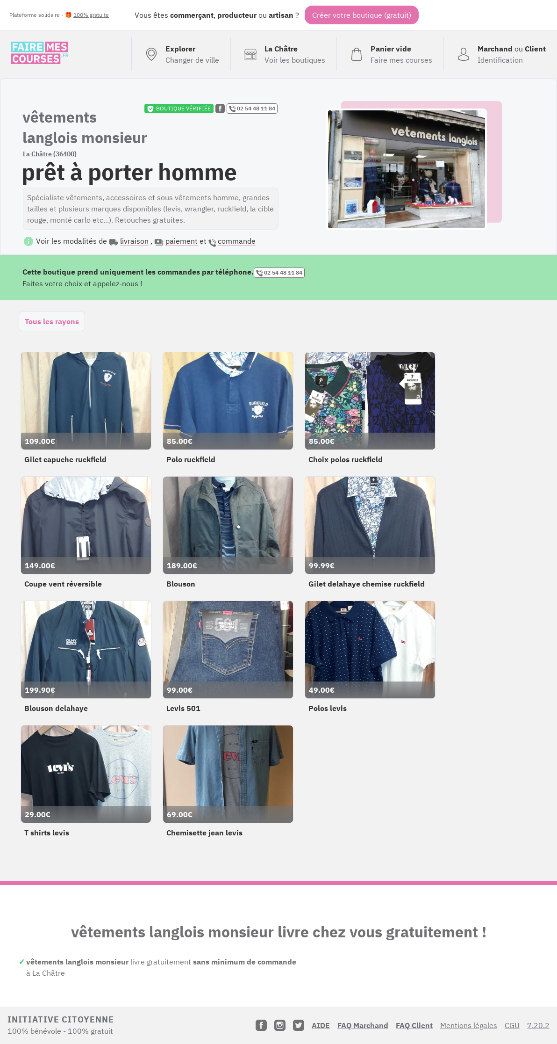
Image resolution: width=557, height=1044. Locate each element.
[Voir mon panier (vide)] (389, 54)
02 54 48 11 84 (252, 108)
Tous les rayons (52, 321)
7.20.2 (538, 1025)
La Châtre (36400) (50, 154)
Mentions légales (468, 1025)
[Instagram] (280, 1025)
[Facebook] (261, 1025)
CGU (512, 1025)
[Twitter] (298, 1025)
